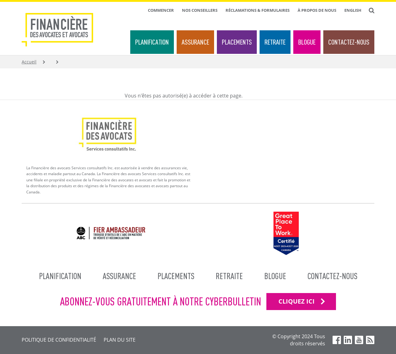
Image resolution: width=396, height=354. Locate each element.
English (352, 10)
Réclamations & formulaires (258, 10)
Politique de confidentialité (59, 339)
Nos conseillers (199, 10)
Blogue (307, 42)
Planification (152, 42)
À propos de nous (317, 10)
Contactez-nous (348, 42)
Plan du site (120, 339)
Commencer (161, 10)
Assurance (195, 42)
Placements (237, 42)
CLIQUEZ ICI (296, 301)
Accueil (29, 62)
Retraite (275, 42)
